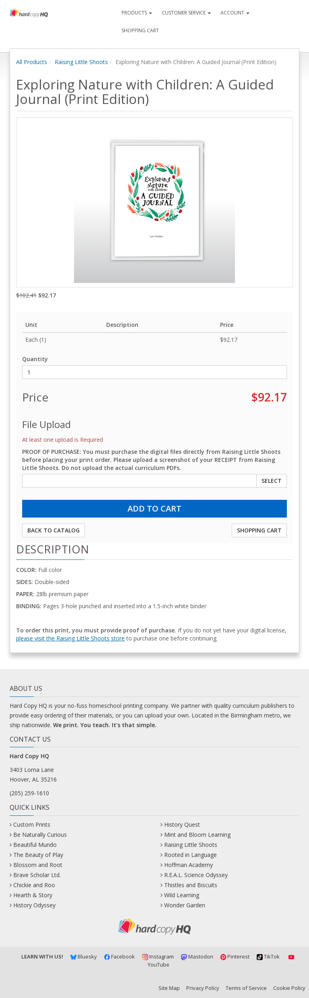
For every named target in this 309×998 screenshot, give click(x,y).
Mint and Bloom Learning (197, 834)
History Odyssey (34, 905)
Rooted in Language (190, 855)
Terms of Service (246, 988)
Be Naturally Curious (40, 834)
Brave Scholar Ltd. (37, 875)
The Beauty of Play (38, 855)
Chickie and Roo (34, 885)
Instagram (158, 956)
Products (137, 12)
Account (234, 12)
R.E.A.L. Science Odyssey (196, 875)
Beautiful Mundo (35, 844)
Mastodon (197, 956)
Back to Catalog (53, 530)
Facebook (119, 956)
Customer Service (186, 12)
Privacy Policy (202, 988)
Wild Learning (181, 895)
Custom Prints (31, 824)
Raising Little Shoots (81, 62)
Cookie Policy (289, 988)
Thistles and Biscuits (190, 885)
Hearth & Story (32, 895)
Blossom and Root (37, 865)
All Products (31, 62)
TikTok (268, 956)
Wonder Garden (184, 905)
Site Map (169, 988)
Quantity (35, 359)
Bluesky (83, 956)
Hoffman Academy (188, 865)
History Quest (182, 824)
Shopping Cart (140, 30)
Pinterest (235, 956)
